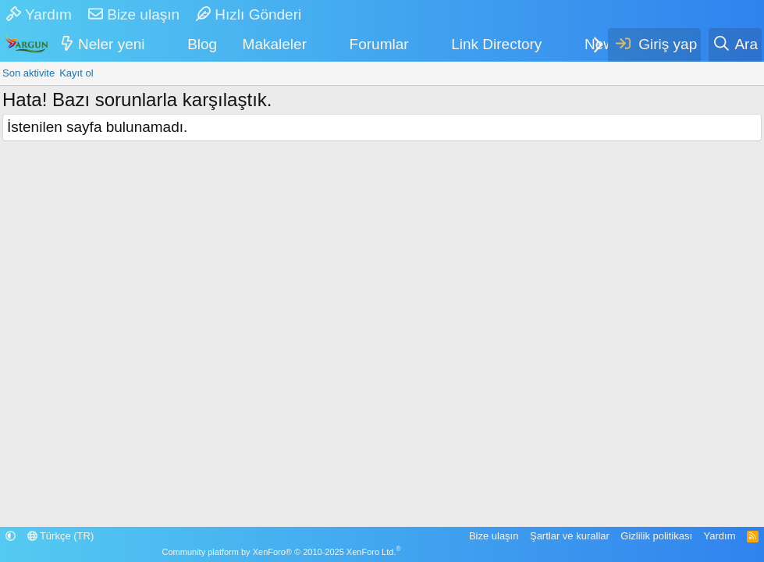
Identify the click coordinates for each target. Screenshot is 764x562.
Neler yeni (111, 44)
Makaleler (275, 44)
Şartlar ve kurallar (569, 536)
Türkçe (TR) (60, 536)
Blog (202, 44)
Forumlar (379, 44)
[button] (155, 45)
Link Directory (496, 44)
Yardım (39, 14)
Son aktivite (28, 73)
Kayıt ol (76, 73)
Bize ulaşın (133, 14)
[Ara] (735, 45)
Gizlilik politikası (656, 536)
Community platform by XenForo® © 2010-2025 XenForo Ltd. (281, 552)
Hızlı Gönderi (248, 14)
